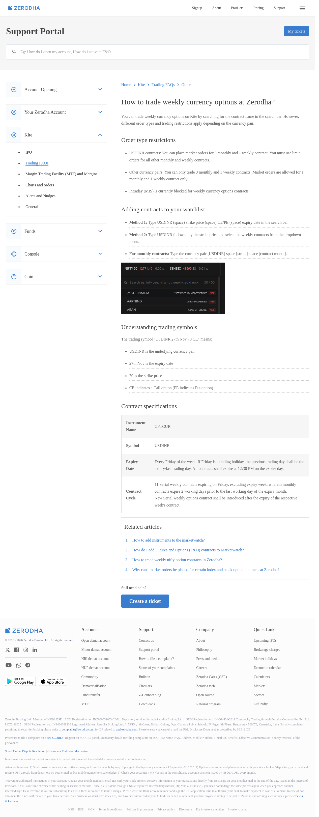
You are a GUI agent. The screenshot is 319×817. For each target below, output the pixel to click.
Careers (201, 668)
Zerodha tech (205, 686)
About (216, 8)
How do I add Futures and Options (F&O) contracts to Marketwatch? (188, 550)
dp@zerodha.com (126, 729)
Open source (205, 695)
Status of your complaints (157, 668)
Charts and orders (39, 185)
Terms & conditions (111, 809)
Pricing (258, 8)
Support (279, 8)
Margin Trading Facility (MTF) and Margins (61, 174)
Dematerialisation (94, 686)
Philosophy (204, 650)
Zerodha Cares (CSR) (211, 677)
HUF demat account (95, 668)
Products (237, 8)
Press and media (207, 659)
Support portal (149, 650)
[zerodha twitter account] (7, 649)
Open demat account (95, 640)
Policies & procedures (140, 809)
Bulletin (144, 677)
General (31, 207)
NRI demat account (95, 659)
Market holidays (265, 659)
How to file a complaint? (156, 659)
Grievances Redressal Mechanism (68, 751)
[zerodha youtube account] (8, 665)
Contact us (146, 640)
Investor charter (237, 809)
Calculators (262, 677)
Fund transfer (90, 695)
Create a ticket (145, 601)
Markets (259, 686)
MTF (85, 704)
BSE (81, 809)
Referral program (208, 704)
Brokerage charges (267, 650)
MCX (91, 809)
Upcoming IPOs (265, 640)
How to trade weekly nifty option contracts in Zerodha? (177, 560)
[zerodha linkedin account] (34, 649)
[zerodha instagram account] (25, 649)
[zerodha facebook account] (16, 649)
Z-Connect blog (150, 695)
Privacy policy (166, 809)
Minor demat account (96, 650)
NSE (71, 809)
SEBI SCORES (54, 738)
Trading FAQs (36, 163)
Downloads (147, 704)
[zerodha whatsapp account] (18, 665)
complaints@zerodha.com (78, 729)
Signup (197, 8)
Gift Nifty (261, 704)
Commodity (89, 677)
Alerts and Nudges (40, 196)
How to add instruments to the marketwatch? (168, 540)
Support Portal (35, 31)
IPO (28, 152)
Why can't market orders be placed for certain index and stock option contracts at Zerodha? (205, 570)
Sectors (259, 695)
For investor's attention (210, 809)
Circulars (145, 686)
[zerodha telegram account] (27, 665)
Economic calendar (267, 668)
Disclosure (185, 809)
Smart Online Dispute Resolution (25, 751)
